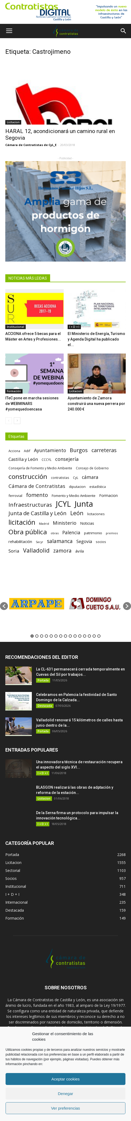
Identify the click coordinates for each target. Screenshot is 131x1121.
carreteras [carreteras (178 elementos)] (104, 450)
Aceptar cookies (65, 1079)
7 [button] (60, 636)
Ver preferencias (65, 1108)
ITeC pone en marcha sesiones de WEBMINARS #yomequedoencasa (32, 403)
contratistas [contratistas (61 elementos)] (60, 477)
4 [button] (46, 636)
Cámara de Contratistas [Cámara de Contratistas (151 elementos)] (36, 486)
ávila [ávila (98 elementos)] (79, 551)
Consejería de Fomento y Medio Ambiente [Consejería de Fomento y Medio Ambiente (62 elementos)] (40, 468)
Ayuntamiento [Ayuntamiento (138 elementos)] (50, 450)
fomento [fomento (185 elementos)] (37, 495)
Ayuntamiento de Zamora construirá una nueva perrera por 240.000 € (96, 403)
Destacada (45, 706)
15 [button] (99, 636)
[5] (65, 211)
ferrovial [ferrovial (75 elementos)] (15, 495)
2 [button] (36, 636)
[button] (123, 31)
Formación (14, 391)
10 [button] (75, 636)
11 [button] (79, 636)
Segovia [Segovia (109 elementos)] (84, 541)
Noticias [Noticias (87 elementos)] (87, 523)
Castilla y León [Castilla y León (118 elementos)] (23, 459)
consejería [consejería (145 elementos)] (66, 459)
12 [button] (84, 636)
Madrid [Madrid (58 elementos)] (44, 524)
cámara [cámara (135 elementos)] (90, 477)
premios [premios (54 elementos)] (112, 533)
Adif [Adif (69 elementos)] (27, 450)
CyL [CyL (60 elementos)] (75, 477)
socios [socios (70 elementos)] (101, 541)
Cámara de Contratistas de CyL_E (30, 145)
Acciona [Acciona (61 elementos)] (14, 451)
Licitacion (13, 122)
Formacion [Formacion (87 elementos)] (108, 495)
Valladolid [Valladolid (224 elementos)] (36, 550)
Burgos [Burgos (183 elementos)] (79, 450)
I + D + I (74, 327)
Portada (43, 680)
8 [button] (65, 636)
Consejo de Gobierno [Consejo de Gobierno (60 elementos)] (92, 468)
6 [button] (56, 636)
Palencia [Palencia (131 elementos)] (71, 532)
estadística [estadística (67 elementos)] (97, 486)
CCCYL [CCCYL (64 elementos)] (46, 459)
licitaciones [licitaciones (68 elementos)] (95, 514)
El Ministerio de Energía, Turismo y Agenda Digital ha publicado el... (96, 339)
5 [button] (51, 636)
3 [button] (41, 636)
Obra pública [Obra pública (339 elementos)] (27, 532)
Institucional (15, 327)
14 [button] (94, 636)
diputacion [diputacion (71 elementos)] (77, 486)
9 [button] (70, 636)
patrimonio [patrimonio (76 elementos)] (93, 533)
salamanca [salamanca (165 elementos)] (60, 541)
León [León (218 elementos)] (77, 513)
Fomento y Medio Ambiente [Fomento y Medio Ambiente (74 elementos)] (73, 495)
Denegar (65, 1093)
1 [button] (32, 636)
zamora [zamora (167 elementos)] (62, 550)
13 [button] (89, 636)
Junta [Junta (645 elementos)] (84, 504)
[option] (36, 603)
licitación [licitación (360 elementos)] (21, 522)
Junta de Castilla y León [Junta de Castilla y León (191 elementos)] (37, 513)
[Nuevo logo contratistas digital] (65, 12)
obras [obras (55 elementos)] (55, 533)
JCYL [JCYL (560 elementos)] (63, 504)
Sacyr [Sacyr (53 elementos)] (39, 542)
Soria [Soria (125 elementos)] (13, 551)
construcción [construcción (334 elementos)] (27, 476)
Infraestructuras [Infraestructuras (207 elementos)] (30, 504)
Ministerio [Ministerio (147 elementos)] (64, 523)
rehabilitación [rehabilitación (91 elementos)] (20, 541)
